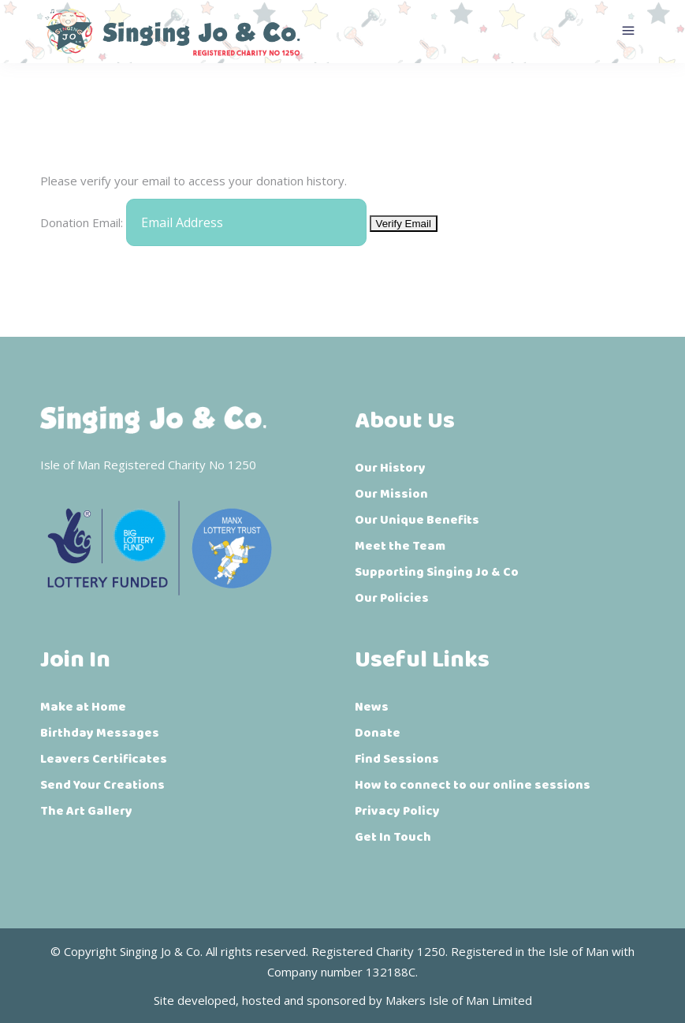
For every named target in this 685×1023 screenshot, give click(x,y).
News (372, 707)
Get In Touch (393, 837)
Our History (390, 468)
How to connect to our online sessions (472, 785)
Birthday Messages (99, 733)
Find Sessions (397, 759)
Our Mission (391, 494)
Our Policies (392, 598)
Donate (377, 733)
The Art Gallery (86, 811)
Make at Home (83, 707)
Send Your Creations (102, 785)
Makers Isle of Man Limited (458, 1000)
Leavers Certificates (103, 759)
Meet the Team (400, 546)
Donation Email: (81, 222)
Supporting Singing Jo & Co (437, 572)
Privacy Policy (397, 811)
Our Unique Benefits (417, 520)
